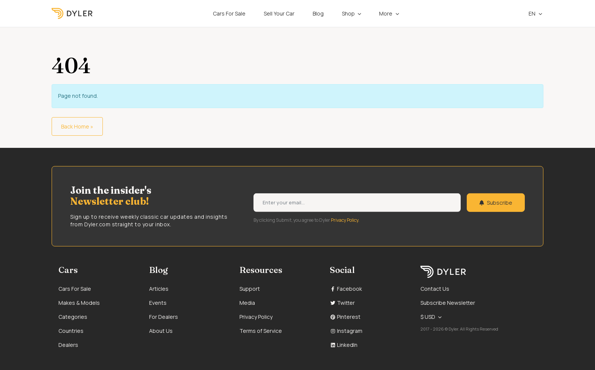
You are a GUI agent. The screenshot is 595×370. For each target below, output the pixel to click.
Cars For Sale (229, 13)
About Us (161, 330)
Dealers (68, 344)
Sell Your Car (279, 13)
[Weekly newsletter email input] (357, 202)
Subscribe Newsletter (447, 302)
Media (247, 302)
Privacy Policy (255, 316)
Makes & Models (79, 302)
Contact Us (434, 288)
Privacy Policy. (345, 219)
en (528, 13)
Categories (72, 316)
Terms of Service (260, 330)
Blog (318, 13)
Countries (70, 330)
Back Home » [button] (77, 126)
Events (158, 302)
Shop (348, 13)
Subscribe (495, 202)
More (385, 13)
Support (249, 288)
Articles (158, 288)
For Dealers (163, 316)
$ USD (427, 316)
